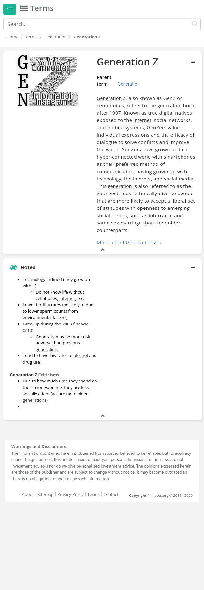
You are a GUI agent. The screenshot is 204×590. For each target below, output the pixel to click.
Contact (111, 494)
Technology (34, 279)
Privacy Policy (70, 494)
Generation (55, 37)
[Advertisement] (152, 314)
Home (13, 37)
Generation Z (111, 98)
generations (47, 349)
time (63, 381)
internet (143, 120)
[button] (102, 267)
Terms (31, 37)
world (112, 149)
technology (109, 179)
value (174, 127)
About (28, 494)
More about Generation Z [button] (127, 242)
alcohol (81, 355)
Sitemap (45, 494)
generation (169, 105)
